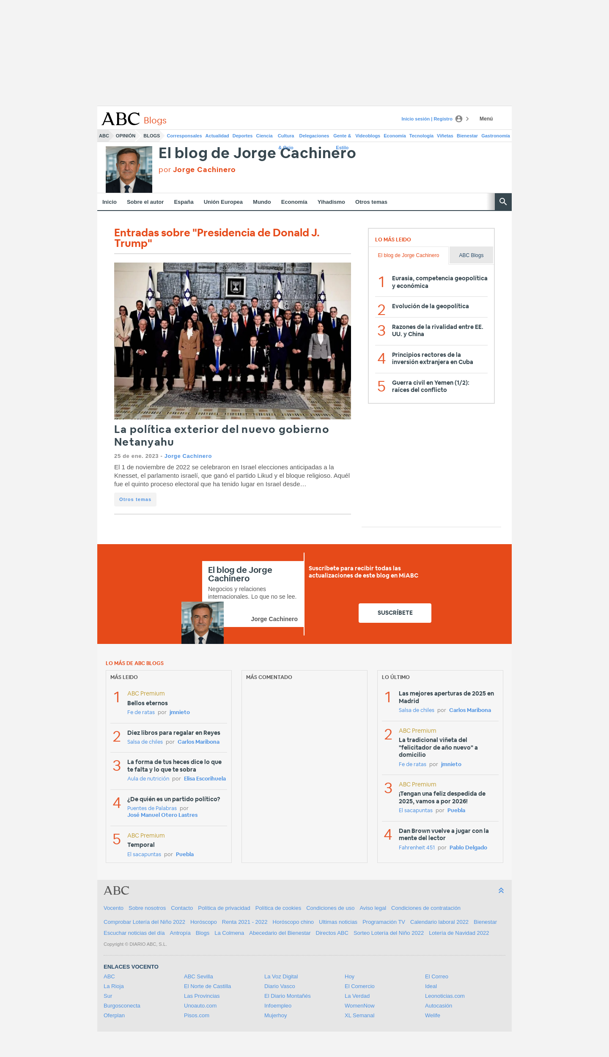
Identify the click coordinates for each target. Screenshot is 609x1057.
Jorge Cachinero (188, 456)
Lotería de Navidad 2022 (459, 933)
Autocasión (438, 1005)
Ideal (431, 986)
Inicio (109, 202)
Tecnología (421, 135)
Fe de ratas (141, 712)
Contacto (182, 908)
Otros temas (371, 202)
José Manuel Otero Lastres (162, 815)
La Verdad (357, 996)
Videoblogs (367, 135)
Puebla (185, 854)
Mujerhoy (275, 1015)
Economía (395, 135)
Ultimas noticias (338, 922)
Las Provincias (202, 996)
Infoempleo (277, 1005)
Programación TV (383, 922)
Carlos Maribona (198, 742)
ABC (104, 135)
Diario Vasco (279, 986)
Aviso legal (372, 908)
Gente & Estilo (342, 137)
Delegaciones (314, 135)
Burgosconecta (122, 1005)
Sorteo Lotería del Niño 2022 (389, 933)
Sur (108, 996)
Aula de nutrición (148, 779)
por (197, 169)
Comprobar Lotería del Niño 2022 (144, 922)
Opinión (125, 135)
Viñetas (445, 135)
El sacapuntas (144, 854)
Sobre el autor (145, 202)
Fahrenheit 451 (417, 848)
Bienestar (467, 135)
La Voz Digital (281, 976)
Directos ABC (332, 933)
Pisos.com (196, 1015)
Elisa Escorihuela (205, 779)
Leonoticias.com (445, 996)
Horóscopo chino (293, 922)
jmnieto (180, 712)
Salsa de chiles (145, 742)
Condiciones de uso (330, 908)
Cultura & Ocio (286, 137)
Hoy (349, 976)
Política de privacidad (224, 908)
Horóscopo (203, 922)
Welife (432, 1015)
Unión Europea (223, 202)
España (183, 202)
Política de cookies (278, 908)
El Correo (436, 976)
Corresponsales (184, 135)
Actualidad (217, 135)
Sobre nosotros (147, 908)
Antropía (180, 933)
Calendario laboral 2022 (439, 922)
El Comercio (360, 986)
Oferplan (114, 1015)
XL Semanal (359, 1015)
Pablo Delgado (468, 848)
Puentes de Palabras (152, 808)
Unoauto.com (200, 1005)
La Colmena (229, 933)
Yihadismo (331, 202)
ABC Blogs (471, 255)
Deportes (243, 135)
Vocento (113, 908)
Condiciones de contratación (426, 908)
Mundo (262, 202)
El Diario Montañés (287, 996)
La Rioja (114, 986)
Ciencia (264, 135)
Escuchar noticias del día (134, 933)
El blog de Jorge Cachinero (258, 153)
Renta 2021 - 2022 (245, 922)
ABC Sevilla (198, 976)
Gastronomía (495, 135)
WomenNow (360, 1005)
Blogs (151, 135)
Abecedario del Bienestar (279, 933)
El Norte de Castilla (207, 986)
